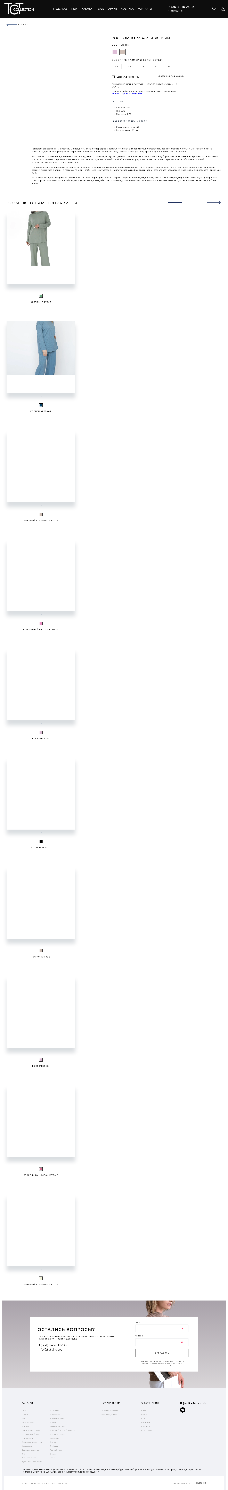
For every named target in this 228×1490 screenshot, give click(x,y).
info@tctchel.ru (50, 1350)
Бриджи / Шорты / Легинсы (62, 1430)
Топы (52, 1458)
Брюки (53, 1454)
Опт (143, 1418)
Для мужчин (27, 1438)
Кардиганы (27, 1446)
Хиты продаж (28, 1422)
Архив (112, 8)
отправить (162, 1353)
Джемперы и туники (31, 1430)
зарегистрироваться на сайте (127, 92)
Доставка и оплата (109, 1411)
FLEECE (25, 1414)
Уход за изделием (109, 1414)
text (19, 9)
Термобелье (56, 1450)
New (74, 8)
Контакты (145, 8)
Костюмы (54, 1438)
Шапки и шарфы (57, 1434)
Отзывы (144, 1414)
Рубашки (54, 1446)
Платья (53, 1422)
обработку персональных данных (162, 1365)
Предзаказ (59, 8)
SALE (24, 1411)
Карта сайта (146, 1430)
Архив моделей (57, 1418)
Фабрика (127, 8)
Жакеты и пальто (57, 1426)
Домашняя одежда (30, 1450)
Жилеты (25, 1426)
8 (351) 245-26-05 (181, 7)
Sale (100, 8)
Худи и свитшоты (29, 1458)
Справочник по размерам (171, 76)
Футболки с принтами (32, 1462)
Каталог (87, 8)
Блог (143, 1411)
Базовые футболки (31, 1434)
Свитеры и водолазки (32, 1442)
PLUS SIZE (54, 1411)
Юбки (24, 1454)
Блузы (53, 1442)
